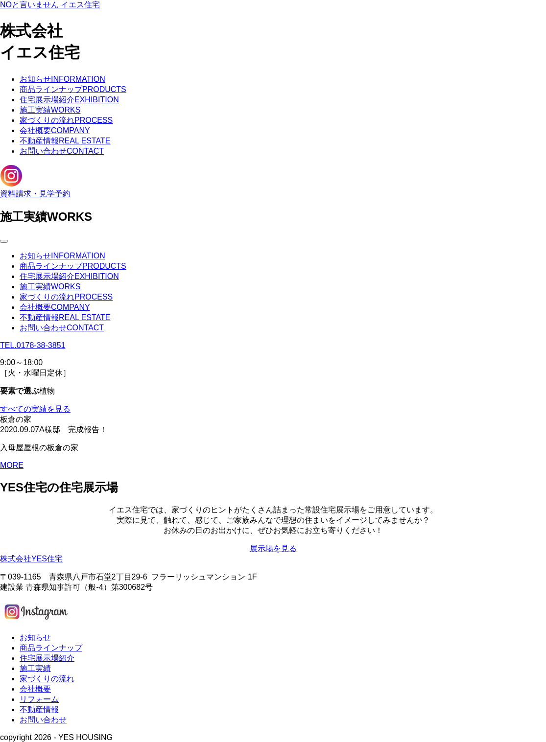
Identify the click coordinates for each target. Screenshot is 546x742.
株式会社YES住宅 (31, 559)
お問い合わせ (62, 151)
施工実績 (50, 110)
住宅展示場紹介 (69, 99)
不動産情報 (65, 141)
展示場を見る (273, 548)
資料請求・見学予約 (35, 193)
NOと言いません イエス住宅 (50, 4)
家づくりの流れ (66, 120)
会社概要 (55, 130)
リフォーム (39, 699)
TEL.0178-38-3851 (32, 345)
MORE (12, 465)
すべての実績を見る (35, 409)
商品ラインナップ (73, 89)
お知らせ (62, 79)
